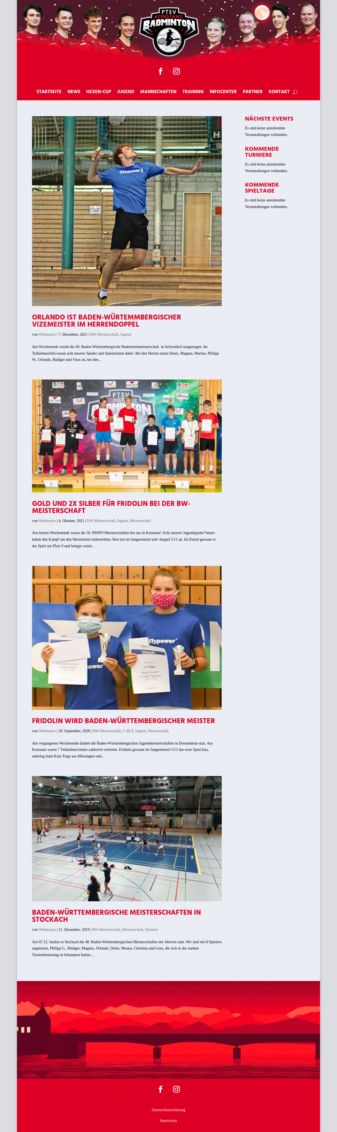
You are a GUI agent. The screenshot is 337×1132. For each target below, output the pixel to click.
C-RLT (128, 731)
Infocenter (223, 93)
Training (193, 93)
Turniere (151, 930)
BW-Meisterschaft (104, 334)
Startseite (49, 93)
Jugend (125, 93)
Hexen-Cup (98, 93)
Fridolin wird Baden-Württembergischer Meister (123, 721)
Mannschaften (158, 93)
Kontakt (279, 93)
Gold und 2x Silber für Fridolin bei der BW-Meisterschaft (111, 507)
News (74, 93)
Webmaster (47, 334)
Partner (253, 93)
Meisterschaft (140, 521)
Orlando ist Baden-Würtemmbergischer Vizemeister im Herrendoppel (106, 321)
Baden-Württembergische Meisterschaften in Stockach (116, 916)
